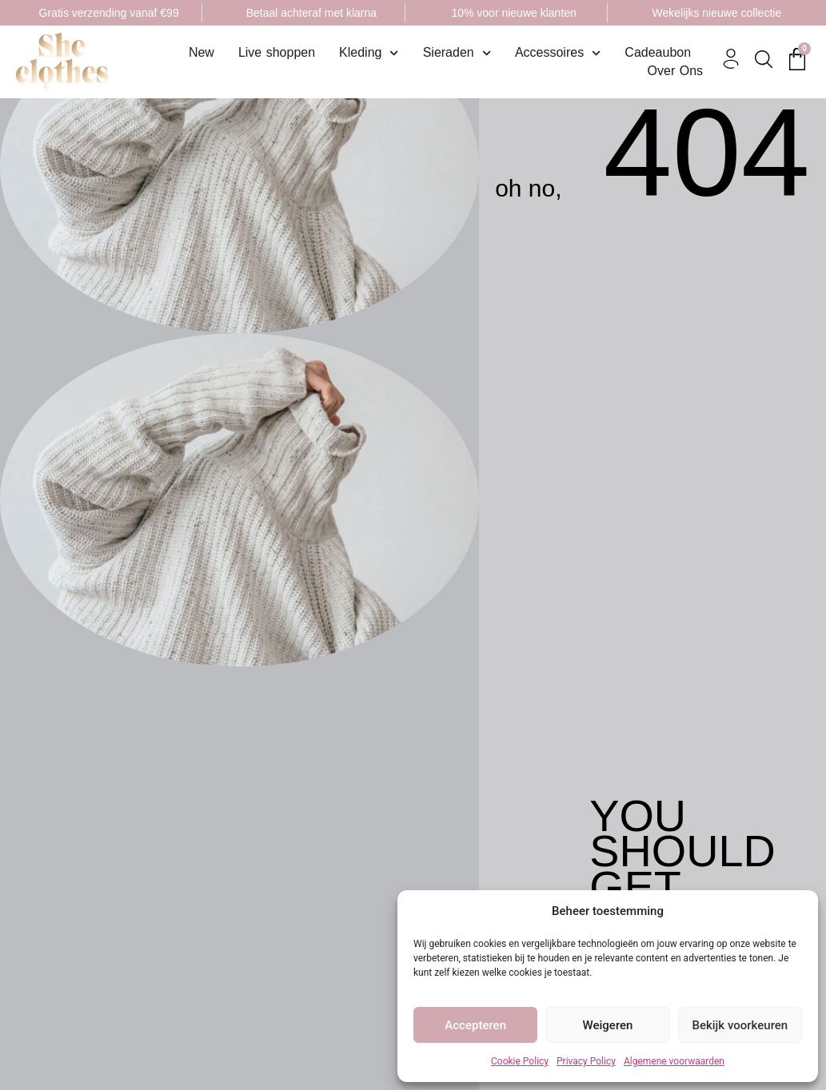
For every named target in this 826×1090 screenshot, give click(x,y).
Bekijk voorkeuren (740, 1025)
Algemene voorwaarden (674, 1061)
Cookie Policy (520, 1061)
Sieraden (457, 53)
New (201, 52)
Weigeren (608, 1025)
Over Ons (675, 71)
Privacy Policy (586, 1061)
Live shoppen (276, 52)
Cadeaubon (657, 52)
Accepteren (475, 1025)
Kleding (369, 53)
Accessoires (558, 53)
